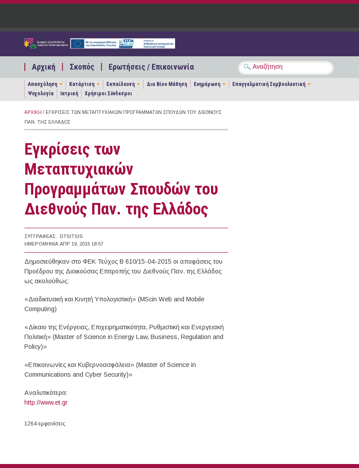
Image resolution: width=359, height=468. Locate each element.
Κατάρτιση (81, 84)
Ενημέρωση (207, 84)
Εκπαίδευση (120, 84)
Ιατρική (69, 93)
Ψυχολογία (41, 93)
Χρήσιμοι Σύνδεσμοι (108, 93)
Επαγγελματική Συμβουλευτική (268, 84)
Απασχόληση (42, 84)
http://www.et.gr (46, 402)
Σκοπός (82, 67)
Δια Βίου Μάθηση (167, 84)
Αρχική (43, 67)
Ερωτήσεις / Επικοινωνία (151, 67)
